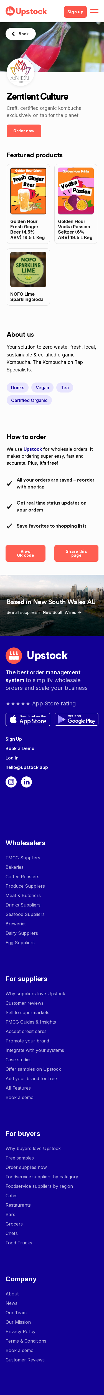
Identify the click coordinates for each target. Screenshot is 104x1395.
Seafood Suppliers (25, 914)
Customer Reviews (25, 1360)
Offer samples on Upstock (33, 1069)
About (12, 1294)
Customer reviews (25, 1003)
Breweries (16, 923)
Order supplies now (26, 1167)
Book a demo (20, 1097)
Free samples (20, 1158)
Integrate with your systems (35, 1050)
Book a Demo (20, 748)
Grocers (14, 1224)
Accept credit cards (26, 1031)
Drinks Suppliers (23, 905)
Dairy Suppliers (22, 933)
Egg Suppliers (20, 942)
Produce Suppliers (25, 886)
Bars (10, 1214)
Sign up (75, 12)
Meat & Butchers (23, 895)
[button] (94, 11)
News (11, 1303)
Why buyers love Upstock (33, 1148)
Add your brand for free (31, 1078)
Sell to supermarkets (27, 1012)
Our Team (16, 1312)
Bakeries (15, 867)
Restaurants (18, 1205)
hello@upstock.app (27, 767)
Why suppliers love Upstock (35, 993)
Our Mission (18, 1322)
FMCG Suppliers (23, 857)
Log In (12, 758)
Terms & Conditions (26, 1341)
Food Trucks (19, 1242)
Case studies (19, 1059)
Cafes (11, 1195)
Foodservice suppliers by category (42, 1176)
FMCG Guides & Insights (31, 1022)
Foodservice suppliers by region (39, 1186)
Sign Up (14, 739)
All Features (18, 1088)
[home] (33, 11)
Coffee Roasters (22, 876)
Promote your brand (27, 1041)
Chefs (12, 1233)
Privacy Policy (20, 1331)
